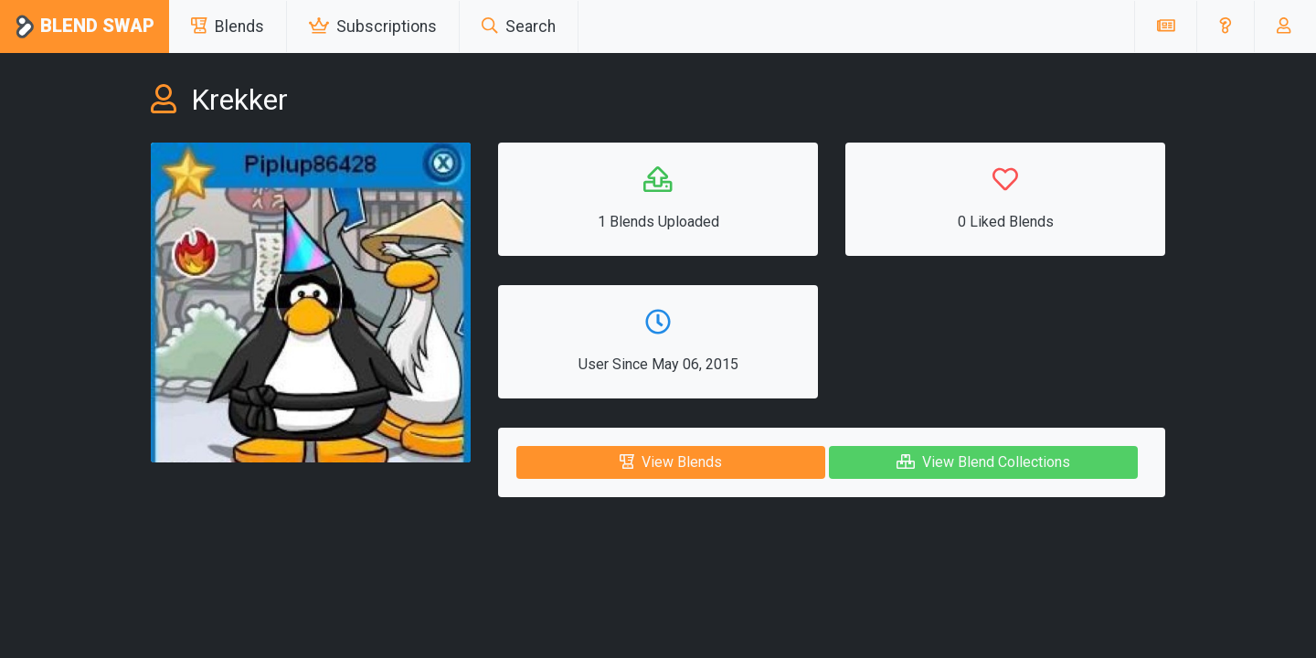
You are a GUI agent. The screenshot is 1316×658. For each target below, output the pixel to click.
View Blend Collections (983, 462)
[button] (1225, 26)
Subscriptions (373, 26)
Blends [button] (227, 26)
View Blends (671, 462)
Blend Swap (84, 27)
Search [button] (519, 26)
